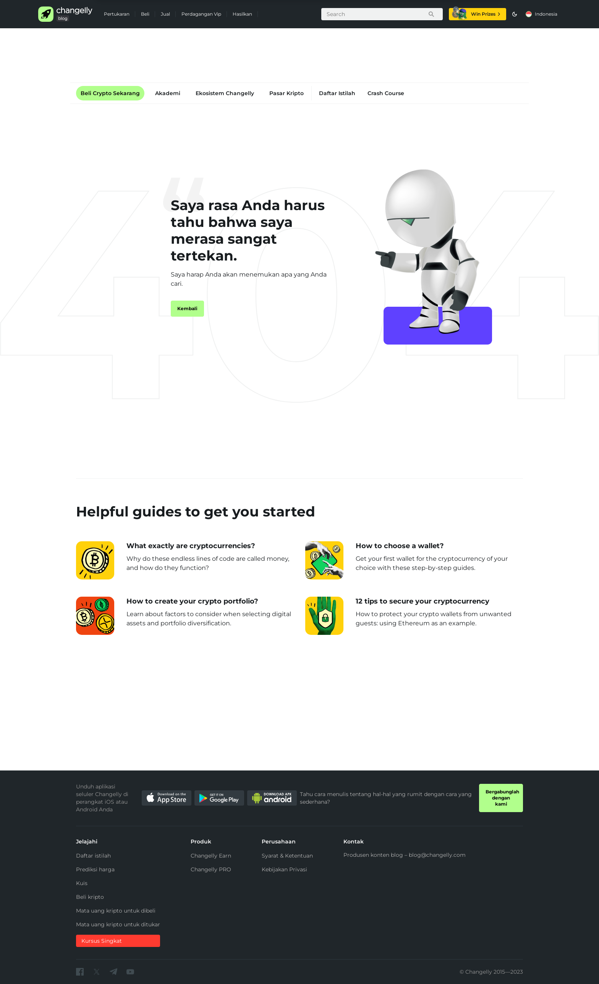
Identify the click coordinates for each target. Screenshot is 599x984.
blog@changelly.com (437, 854)
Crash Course (385, 93)
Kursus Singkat (101, 940)
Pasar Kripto (286, 93)
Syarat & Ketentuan (287, 855)
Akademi (167, 93)
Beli (145, 14)
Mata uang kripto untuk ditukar (118, 924)
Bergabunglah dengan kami (502, 798)
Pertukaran (117, 14)
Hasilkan (242, 14)
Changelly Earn (211, 855)
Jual (165, 14)
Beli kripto (90, 896)
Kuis (81, 883)
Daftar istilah (93, 855)
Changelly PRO (211, 869)
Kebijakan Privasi (284, 869)
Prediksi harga (95, 869)
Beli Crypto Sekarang (110, 93)
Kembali (187, 308)
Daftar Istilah (337, 93)
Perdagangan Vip (201, 14)
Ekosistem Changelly (225, 93)
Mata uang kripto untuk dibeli (115, 910)
